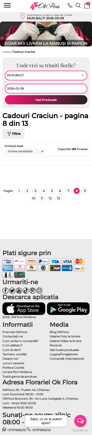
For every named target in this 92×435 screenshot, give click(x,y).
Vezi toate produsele (64, 350)
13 (58, 198)
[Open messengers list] (80, 421)
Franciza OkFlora (14, 332)
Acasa (6, 51)
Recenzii (56, 345)
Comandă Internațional (67, 358)
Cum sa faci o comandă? (20, 341)
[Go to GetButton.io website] (80, 430)
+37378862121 (14, 430)
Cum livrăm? (11, 350)
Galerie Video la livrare (65, 341)
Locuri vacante (13, 363)
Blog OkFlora (59, 332)
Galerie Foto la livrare (65, 336)
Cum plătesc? (12, 345)
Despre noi (10, 358)
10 (33, 198)
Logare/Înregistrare (64, 354)
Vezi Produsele (46, 100)
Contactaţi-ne (12, 336)
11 (42, 198)
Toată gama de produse (19, 376)
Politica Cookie (13, 367)
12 (50, 198)
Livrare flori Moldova (17, 372)
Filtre (13, 134)
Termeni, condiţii (14, 354)
